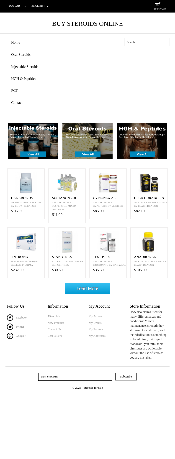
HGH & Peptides (23, 79)
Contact (17, 103)
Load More (87, 288)
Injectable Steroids (25, 67)
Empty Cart (160, 8)
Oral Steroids (21, 54)
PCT (14, 90)
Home (15, 42)
